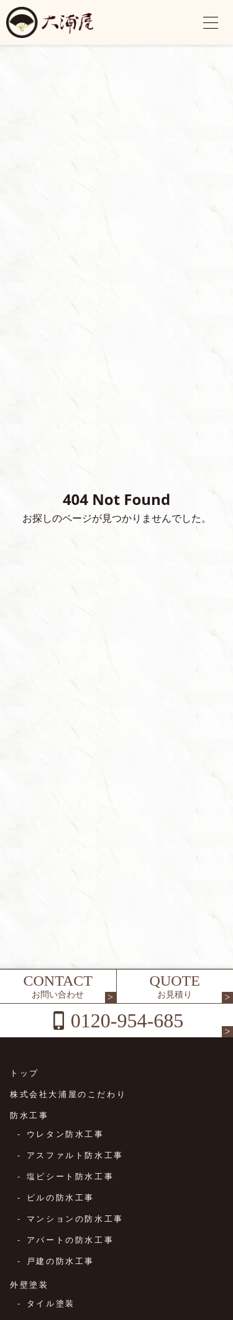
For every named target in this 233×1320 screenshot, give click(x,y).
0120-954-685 (127, 1020)
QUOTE (175, 987)
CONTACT (58, 987)
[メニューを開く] (210, 22)
